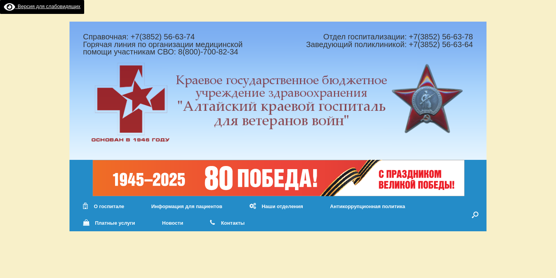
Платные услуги (109, 223)
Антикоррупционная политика (367, 206)
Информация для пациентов (186, 206)
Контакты (227, 223)
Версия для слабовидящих (42, 6)
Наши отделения (276, 206)
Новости (172, 223)
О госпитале (103, 206)
